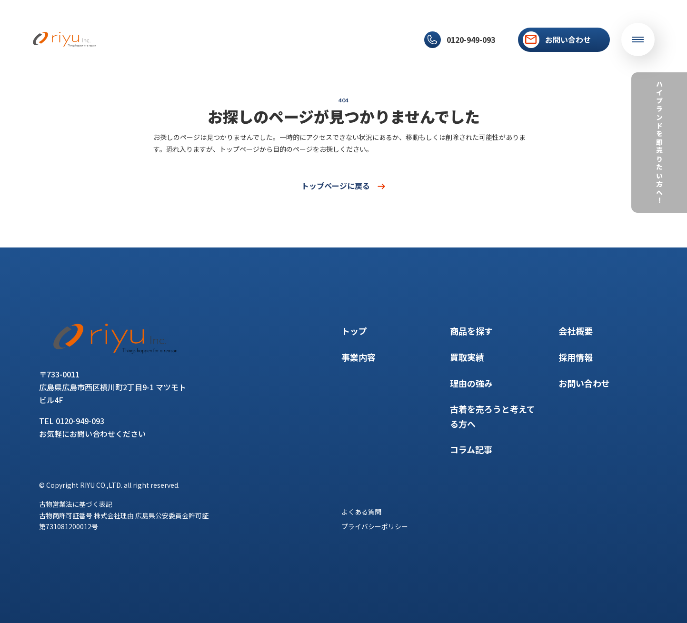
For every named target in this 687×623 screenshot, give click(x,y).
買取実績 (229, 39)
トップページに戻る (343, 185)
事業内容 (146, 39)
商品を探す (187, 39)
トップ (111, 39)
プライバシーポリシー (374, 526)
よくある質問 (361, 511)
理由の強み (270, 39)
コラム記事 (315, 39)
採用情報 (394, 39)
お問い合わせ (584, 383)
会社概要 (356, 39)
